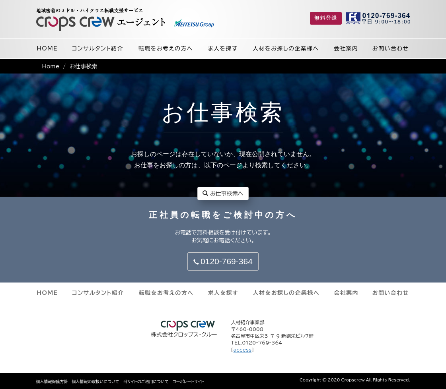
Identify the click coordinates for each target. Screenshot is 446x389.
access (243, 349)
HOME (47, 48)
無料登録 (325, 18)
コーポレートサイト (188, 381)
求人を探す (223, 48)
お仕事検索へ (223, 193)
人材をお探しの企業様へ (286, 48)
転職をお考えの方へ (165, 48)
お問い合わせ (390, 48)
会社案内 (346, 48)
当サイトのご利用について (146, 381)
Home (51, 66)
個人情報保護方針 (52, 381)
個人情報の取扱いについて (95, 381)
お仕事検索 (83, 66)
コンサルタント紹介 (97, 48)
